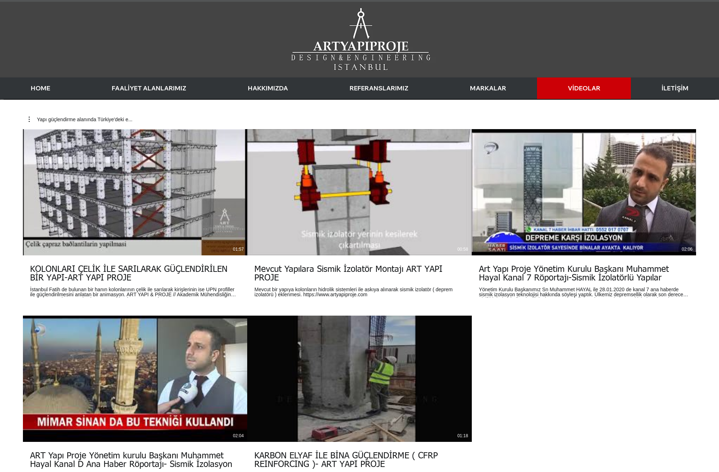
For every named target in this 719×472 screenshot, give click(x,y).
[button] (81, 119)
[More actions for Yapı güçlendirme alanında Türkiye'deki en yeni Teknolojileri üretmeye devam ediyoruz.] (81, 119)
